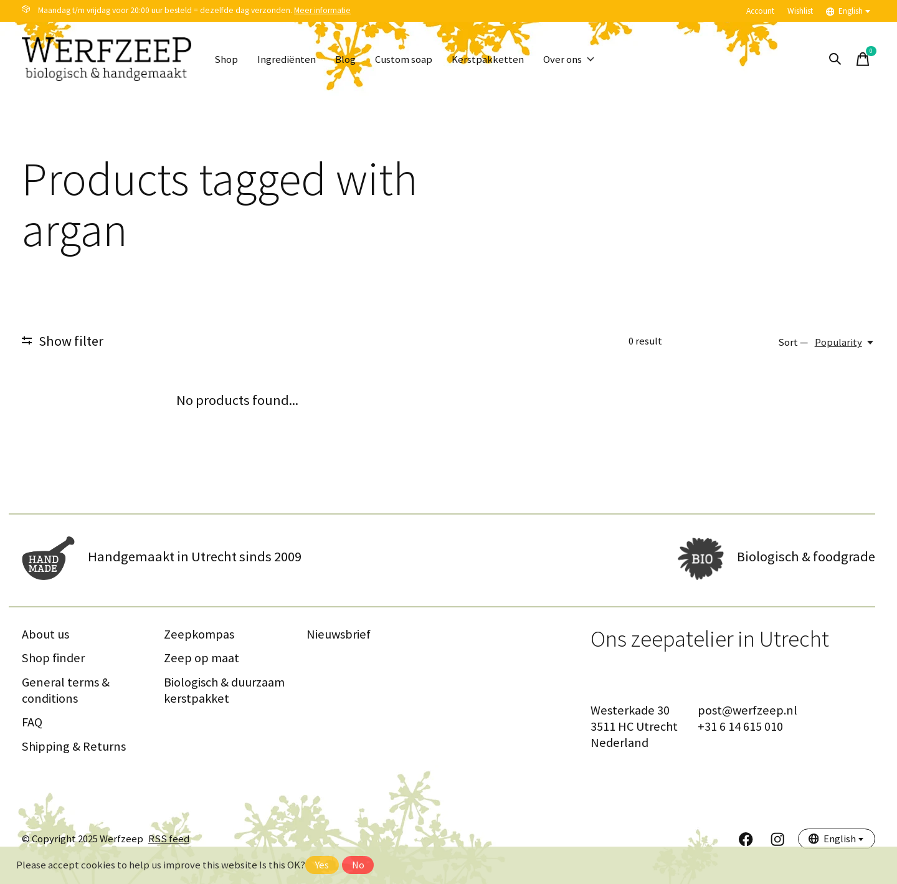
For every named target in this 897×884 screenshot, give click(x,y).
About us (45, 634)
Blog (345, 59)
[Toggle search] (835, 59)
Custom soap (403, 59)
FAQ (32, 722)
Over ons (568, 59)
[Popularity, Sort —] (845, 342)
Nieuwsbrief (338, 634)
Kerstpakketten (488, 59)
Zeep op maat (201, 658)
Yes (322, 865)
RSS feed (168, 838)
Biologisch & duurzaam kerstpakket (224, 690)
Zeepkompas (199, 634)
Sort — (793, 342)
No (358, 865)
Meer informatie (322, 10)
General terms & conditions (66, 690)
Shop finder (53, 658)
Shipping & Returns (74, 746)
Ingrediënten (286, 59)
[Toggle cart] (862, 59)
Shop (226, 59)
